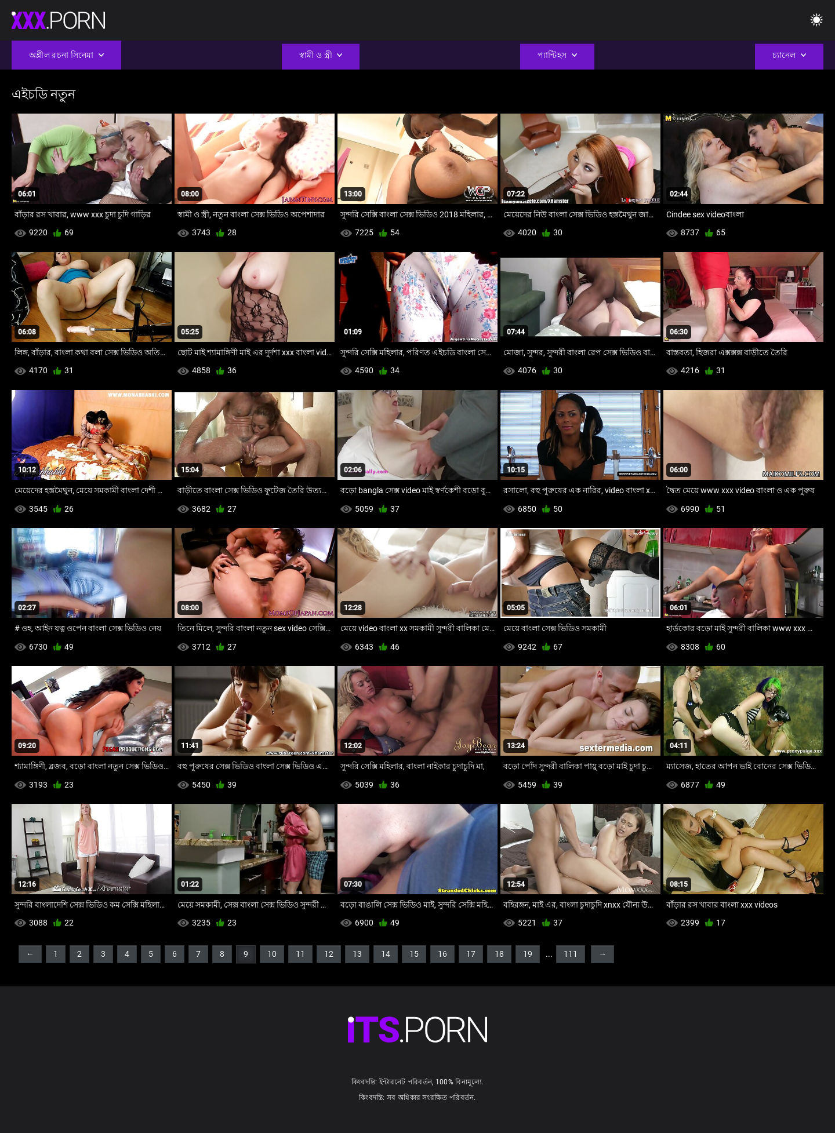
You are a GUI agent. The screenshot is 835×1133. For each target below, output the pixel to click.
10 (272, 954)
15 (414, 954)
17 (470, 954)
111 (571, 954)
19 (527, 954)
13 (357, 954)
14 (385, 954)
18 (499, 954)
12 (328, 954)
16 (442, 954)
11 (300, 954)
